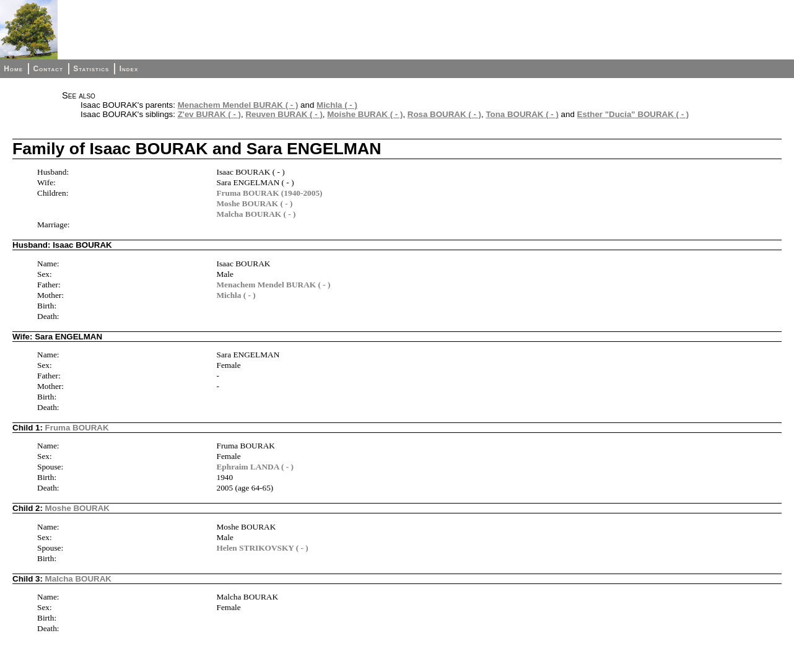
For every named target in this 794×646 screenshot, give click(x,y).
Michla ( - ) (336, 105)
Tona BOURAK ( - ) (522, 114)
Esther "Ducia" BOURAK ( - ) (633, 114)
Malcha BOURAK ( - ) (255, 214)
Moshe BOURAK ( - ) (254, 203)
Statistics (91, 68)
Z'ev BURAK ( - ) (209, 114)
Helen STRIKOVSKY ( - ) (262, 547)
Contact (48, 68)
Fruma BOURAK (77, 427)
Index (129, 68)
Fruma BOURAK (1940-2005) (269, 193)
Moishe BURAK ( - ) (365, 114)
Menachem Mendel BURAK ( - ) (238, 105)
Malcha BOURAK (78, 578)
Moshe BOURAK (77, 508)
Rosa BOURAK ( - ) (444, 114)
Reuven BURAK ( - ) (283, 114)
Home (13, 68)
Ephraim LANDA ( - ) (254, 466)
